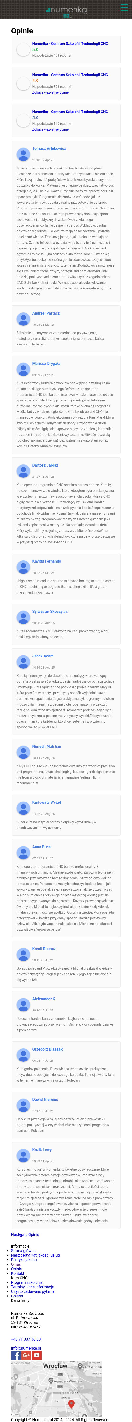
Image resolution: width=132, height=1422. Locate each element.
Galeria (17, 1296)
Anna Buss (41, 847)
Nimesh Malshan (46, 746)
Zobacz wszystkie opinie (50, 92)
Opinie (16, 1269)
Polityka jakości (24, 1260)
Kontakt (17, 1273)
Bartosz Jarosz (45, 465)
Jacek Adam (43, 656)
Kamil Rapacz (44, 948)
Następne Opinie (25, 1234)
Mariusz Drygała (46, 363)
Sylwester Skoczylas (50, 611)
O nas (16, 1264)
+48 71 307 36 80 (26, 1339)
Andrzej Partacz (46, 313)
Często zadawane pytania (32, 1291)
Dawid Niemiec (45, 1099)
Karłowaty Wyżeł (46, 802)
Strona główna (23, 1251)
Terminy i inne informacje (32, 1287)
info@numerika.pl (26, 1348)
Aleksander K (43, 999)
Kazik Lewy (42, 1150)
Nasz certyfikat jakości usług (35, 1255)
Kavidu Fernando (46, 561)
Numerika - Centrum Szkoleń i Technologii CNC (70, 43)
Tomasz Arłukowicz (49, 148)
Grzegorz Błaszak (47, 1049)
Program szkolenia (27, 1282)
